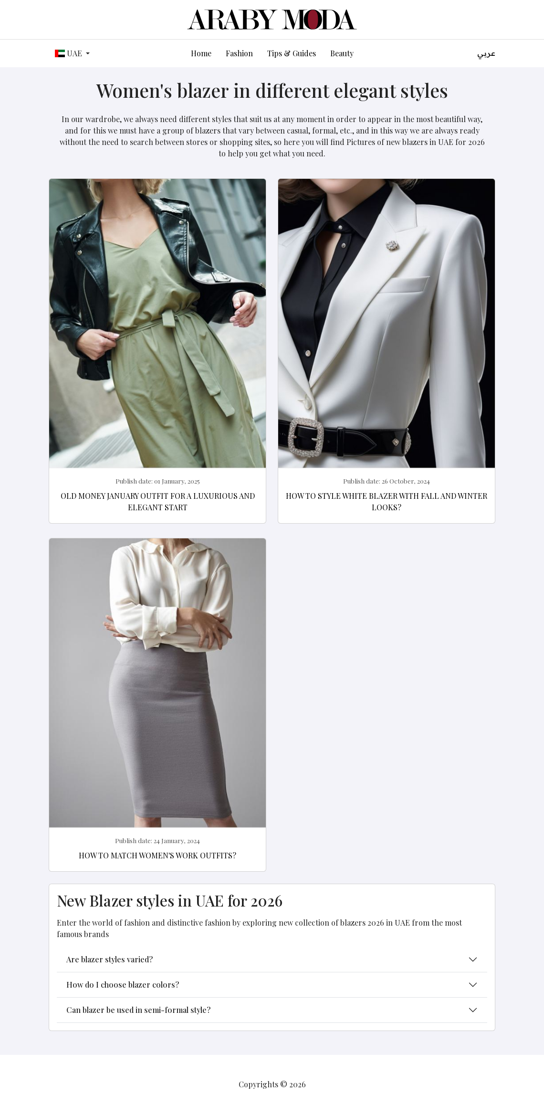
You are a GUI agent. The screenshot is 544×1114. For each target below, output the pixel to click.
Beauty (342, 53)
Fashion (239, 53)
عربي (486, 53)
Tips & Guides (291, 53)
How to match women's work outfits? (157, 855)
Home (201, 53)
